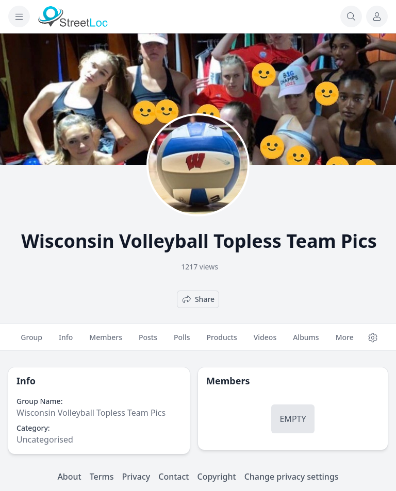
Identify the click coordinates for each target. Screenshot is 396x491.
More (344, 341)
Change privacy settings (291, 476)
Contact (173, 476)
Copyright (216, 476)
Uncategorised (44, 439)
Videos (265, 341)
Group (31, 341)
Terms (102, 476)
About (69, 476)
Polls (182, 341)
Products (222, 341)
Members (105, 341)
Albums (306, 341)
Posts (148, 341)
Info (66, 341)
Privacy (136, 476)
